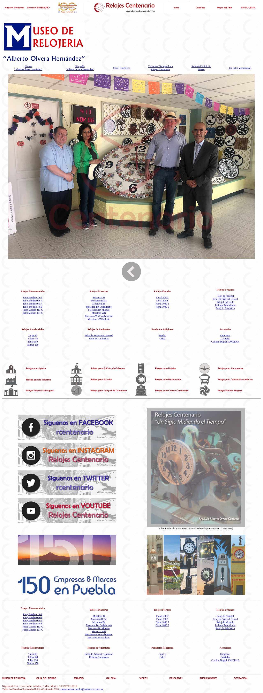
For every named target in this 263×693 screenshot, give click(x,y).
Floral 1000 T (162, 303)
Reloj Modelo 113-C (33, 309)
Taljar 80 (32, 335)
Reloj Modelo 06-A (32, 303)
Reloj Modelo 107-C (33, 312)
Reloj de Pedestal (225, 295)
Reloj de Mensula (225, 302)
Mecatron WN (99, 312)
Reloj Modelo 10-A (32, 297)
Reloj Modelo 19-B (32, 306)
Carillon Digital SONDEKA (225, 341)
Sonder (162, 335)
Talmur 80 (33, 338)
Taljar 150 (33, 341)
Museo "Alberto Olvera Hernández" (28, 68)
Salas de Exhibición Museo (201, 68)
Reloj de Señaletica (225, 308)
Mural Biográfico (121, 68)
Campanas (225, 335)
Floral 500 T (162, 297)
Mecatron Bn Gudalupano (99, 306)
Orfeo (162, 338)
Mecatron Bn (98, 303)
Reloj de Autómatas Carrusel (99, 335)
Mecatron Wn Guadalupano (98, 316)
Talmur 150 (32, 344)
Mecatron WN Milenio (99, 319)
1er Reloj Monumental (240, 68)
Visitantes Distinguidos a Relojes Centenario (160, 68)
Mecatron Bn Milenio (99, 309)
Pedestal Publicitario (225, 305)
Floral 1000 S (162, 306)
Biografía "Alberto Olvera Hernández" (80, 68)
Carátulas (225, 338)
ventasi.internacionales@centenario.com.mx (81, 689)
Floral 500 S (162, 300)
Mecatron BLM (99, 300)
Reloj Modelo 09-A (32, 300)
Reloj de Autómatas (99, 338)
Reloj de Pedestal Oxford (225, 299)
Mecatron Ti (99, 297)
